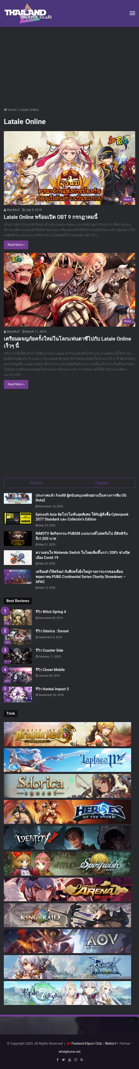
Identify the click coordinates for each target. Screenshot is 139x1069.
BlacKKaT (12, 210)
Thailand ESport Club (86, 1043)
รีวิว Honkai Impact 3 (52, 689)
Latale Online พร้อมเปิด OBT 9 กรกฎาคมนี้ (51, 217)
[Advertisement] (69, 65)
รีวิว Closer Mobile (50, 670)
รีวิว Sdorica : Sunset (52, 631)
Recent (36, 483)
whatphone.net (69, 1051)
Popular (101, 483)
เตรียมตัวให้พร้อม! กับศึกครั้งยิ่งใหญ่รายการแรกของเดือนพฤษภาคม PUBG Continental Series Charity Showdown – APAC (81, 577)
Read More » (16, 245)
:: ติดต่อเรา (110, 1043)
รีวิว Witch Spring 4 (51, 612)
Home (10, 110)
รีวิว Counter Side (49, 650)
